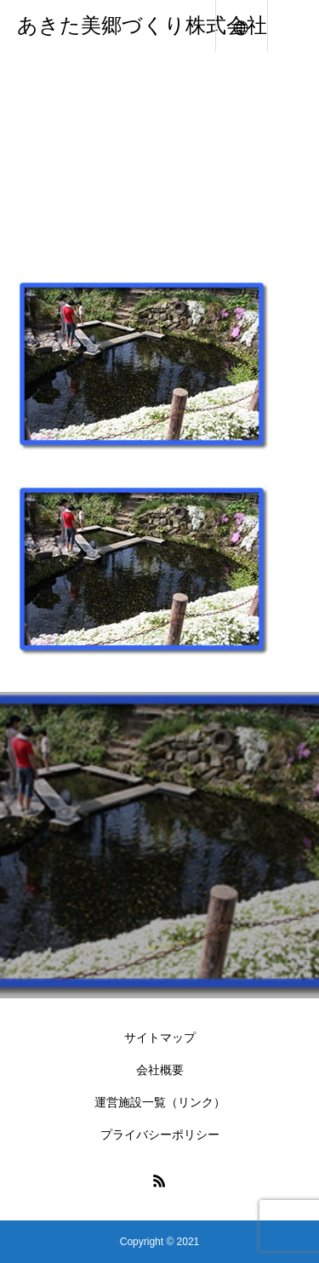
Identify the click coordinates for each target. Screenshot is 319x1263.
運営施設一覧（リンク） (159, 1102)
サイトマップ (160, 1037)
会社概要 (160, 1070)
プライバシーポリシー (159, 1134)
